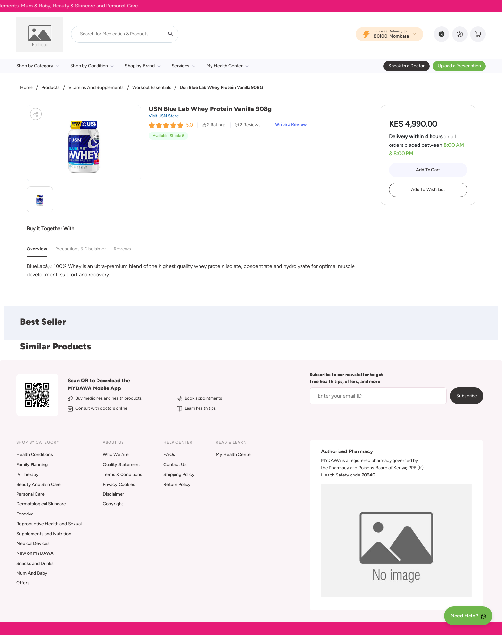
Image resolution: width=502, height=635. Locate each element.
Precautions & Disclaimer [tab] (80, 249)
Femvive (24, 514)
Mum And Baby (31, 573)
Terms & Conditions (122, 474)
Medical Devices (33, 543)
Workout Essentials (151, 87)
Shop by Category (37, 66)
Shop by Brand (143, 66)
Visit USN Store (164, 115)
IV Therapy (27, 474)
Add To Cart (428, 169)
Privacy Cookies (119, 484)
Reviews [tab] (122, 249)
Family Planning (32, 464)
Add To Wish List (428, 189)
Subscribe (466, 396)
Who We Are (116, 454)
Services (183, 66)
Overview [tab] (37, 249)
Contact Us (175, 464)
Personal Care (30, 494)
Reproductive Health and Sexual (49, 524)
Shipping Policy (179, 474)
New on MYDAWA (35, 553)
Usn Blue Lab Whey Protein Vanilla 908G (221, 87)
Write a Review (291, 124)
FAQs (169, 454)
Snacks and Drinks (35, 563)
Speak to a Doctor (406, 66)
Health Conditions (34, 454)
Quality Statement (121, 464)
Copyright (113, 504)
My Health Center (227, 66)
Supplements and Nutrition (43, 534)
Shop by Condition (92, 66)
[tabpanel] (194, 270)
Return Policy (177, 484)
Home (26, 87)
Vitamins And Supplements (96, 87)
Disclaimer (113, 494)
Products (50, 87)
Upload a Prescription (459, 66)
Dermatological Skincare (41, 504)
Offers (23, 583)
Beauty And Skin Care (38, 484)
